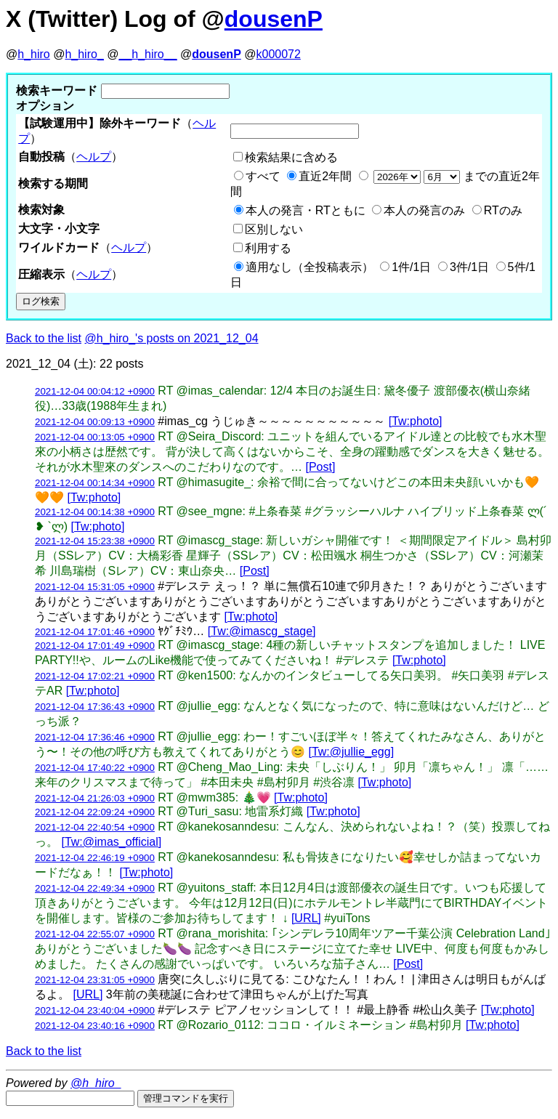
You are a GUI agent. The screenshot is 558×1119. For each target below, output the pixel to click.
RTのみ (503, 210)
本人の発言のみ (424, 210)
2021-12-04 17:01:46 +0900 (95, 631)
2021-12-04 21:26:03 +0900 (95, 798)
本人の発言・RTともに (305, 210)
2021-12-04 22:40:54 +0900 (95, 827)
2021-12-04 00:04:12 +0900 (95, 391)
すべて (263, 176)
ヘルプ (93, 156)
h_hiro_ (84, 54)
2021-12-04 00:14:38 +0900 (95, 511)
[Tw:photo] (415, 421)
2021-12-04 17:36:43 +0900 (95, 706)
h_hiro (33, 54)
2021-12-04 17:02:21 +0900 (95, 676)
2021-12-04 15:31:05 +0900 (95, 586)
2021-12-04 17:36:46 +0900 (95, 737)
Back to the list (43, 338)
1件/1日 (411, 267)
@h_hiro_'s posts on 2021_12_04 (172, 338)
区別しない (274, 229)
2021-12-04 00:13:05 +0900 (95, 437)
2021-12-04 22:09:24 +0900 (95, 812)
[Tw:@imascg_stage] (262, 631)
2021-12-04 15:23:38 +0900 (95, 541)
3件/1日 (469, 267)
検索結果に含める (291, 157)
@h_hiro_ (95, 1083)
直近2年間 (325, 176)
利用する (268, 248)
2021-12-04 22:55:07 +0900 (95, 934)
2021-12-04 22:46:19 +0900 (95, 857)
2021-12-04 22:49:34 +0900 (95, 888)
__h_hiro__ (147, 54)
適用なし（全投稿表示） (309, 267)
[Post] (320, 467)
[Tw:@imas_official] (111, 842)
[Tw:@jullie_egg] (351, 752)
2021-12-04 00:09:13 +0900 (95, 421)
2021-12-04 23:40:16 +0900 (95, 1025)
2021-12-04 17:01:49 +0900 (95, 645)
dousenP (274, 19)
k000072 (278, 54)
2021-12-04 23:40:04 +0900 (95, 1010)
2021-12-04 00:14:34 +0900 (95, 482)
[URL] (306, 918)
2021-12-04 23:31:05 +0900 (95, 979)
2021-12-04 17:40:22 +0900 (95, 767)
